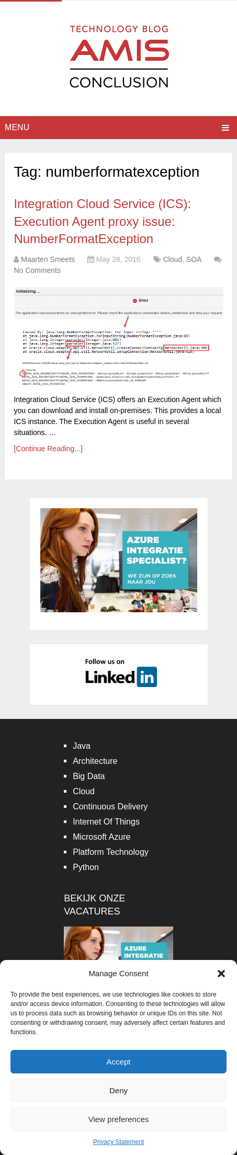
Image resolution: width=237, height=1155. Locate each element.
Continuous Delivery (110, 806)
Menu (17, 127)
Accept (119, 1061)
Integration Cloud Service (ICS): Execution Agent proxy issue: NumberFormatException (102, 221)
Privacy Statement (118, 1142)
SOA (194, 259)
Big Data (89, 776)
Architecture (95, 761)
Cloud (172, 259)
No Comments (37, 270)
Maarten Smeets (48, 259)
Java (82, 745)
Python (86, 867)
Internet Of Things (106, 821)
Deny (118, 1090)
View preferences (118, 1119)
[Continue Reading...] (48, 448)
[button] (221, 973)
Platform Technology (111, 852)
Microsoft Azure (101, 836)
